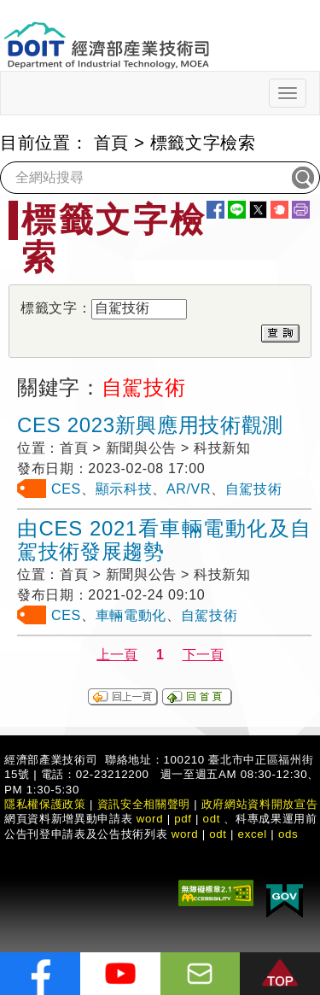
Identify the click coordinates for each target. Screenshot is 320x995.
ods (288, 834)
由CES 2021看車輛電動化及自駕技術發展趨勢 (164, 540)
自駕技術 (253, 489)
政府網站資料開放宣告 (259, 804)
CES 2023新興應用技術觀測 (150, 424)
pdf (183, 818)
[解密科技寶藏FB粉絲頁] (40, 973)
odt (212, 818)
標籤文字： (55, 308)
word (185, 834)
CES (66, 489)
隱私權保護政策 (45, 804)
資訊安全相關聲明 (143, 804)
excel (252, 834)
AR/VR (188, 489)
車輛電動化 (131, 615)
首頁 (111, 142)
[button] (280, 973)
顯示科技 (124, 489)
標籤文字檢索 (203, 142)
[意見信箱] (200, 973)
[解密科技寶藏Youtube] (120, 973)
